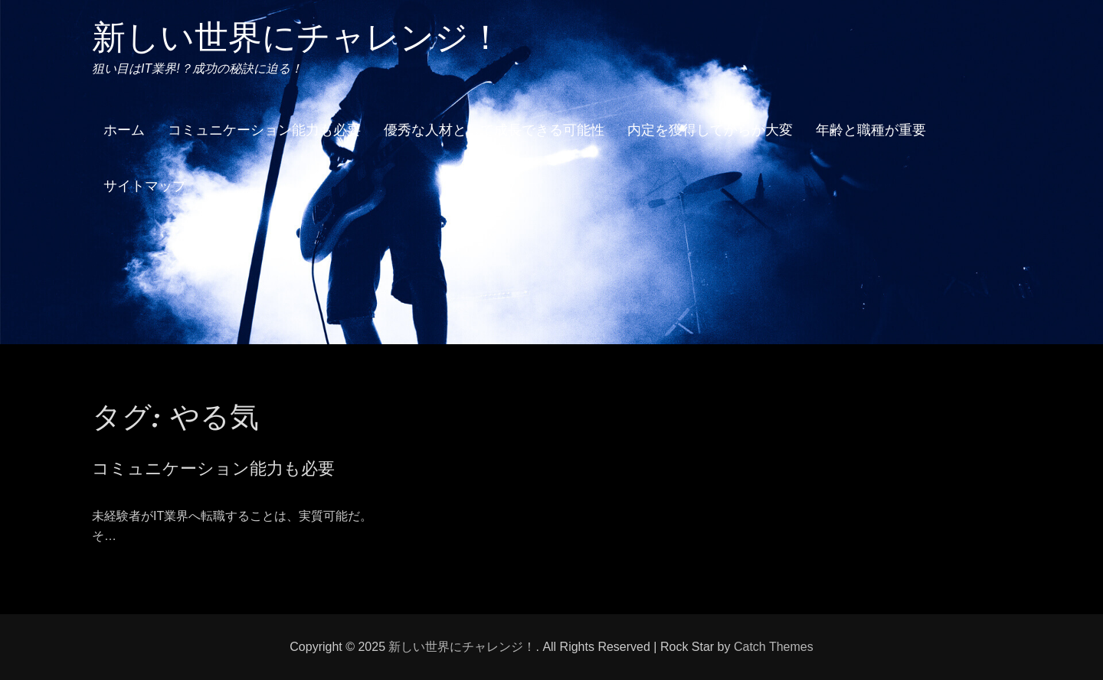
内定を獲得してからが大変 (710, 130)
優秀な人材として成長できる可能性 (494, 130)
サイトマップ (144, 186)
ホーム (124, 130)
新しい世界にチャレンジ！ (297, 37)
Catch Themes (773, 646)
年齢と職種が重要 (871, 130)
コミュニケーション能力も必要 (264, 130)
